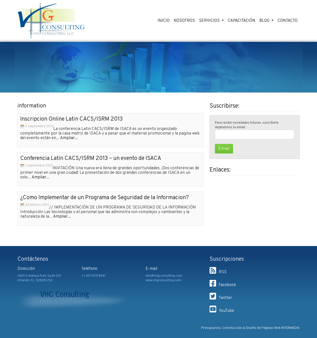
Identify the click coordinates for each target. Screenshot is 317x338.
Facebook (223, 285)
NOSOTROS (184, 20)
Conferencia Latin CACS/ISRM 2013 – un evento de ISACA (90, 158)
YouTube (222, 310)
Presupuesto (211, 328)
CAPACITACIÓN (241, 20)
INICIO (163, 20)
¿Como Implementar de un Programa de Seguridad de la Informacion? (104, 197)
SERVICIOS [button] (210, 20)
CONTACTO (288, 20)
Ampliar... (69, 138)
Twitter (221, 298)
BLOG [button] (264, 20)
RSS (218, 272)
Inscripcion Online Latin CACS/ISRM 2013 (71, 119)
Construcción (232, 328)
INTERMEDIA (290, 328)
